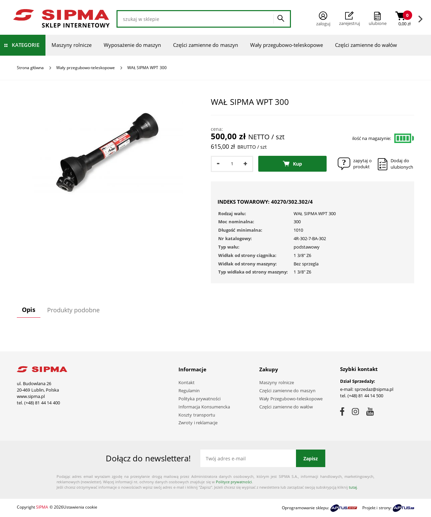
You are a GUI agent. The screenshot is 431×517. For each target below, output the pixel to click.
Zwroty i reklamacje (198, 423)
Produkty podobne (73, 310)
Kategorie (25, 44)
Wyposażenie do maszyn (132, 44)
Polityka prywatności (199, 399)
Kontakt (186, 382)
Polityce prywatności (234, 481)
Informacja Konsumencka (204, 407)
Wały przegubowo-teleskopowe (286, 44)
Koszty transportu (196, 415)
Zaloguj (323, 19)
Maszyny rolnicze (72, 44)
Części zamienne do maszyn (205, 44)
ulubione (378, 23)
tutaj (353, 487)
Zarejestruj (349, 18)
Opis (28, 310)
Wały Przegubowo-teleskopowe (291, 399)
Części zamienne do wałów (366, 44)
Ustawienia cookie (80, 507)
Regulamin (189, 390)
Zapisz (310, 458)
